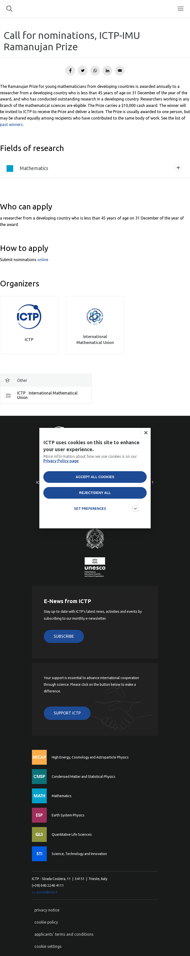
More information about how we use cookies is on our (90, 466)
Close (146, 441)
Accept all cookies (95, 485)
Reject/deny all (95, 501)
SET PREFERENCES (90, 517)
